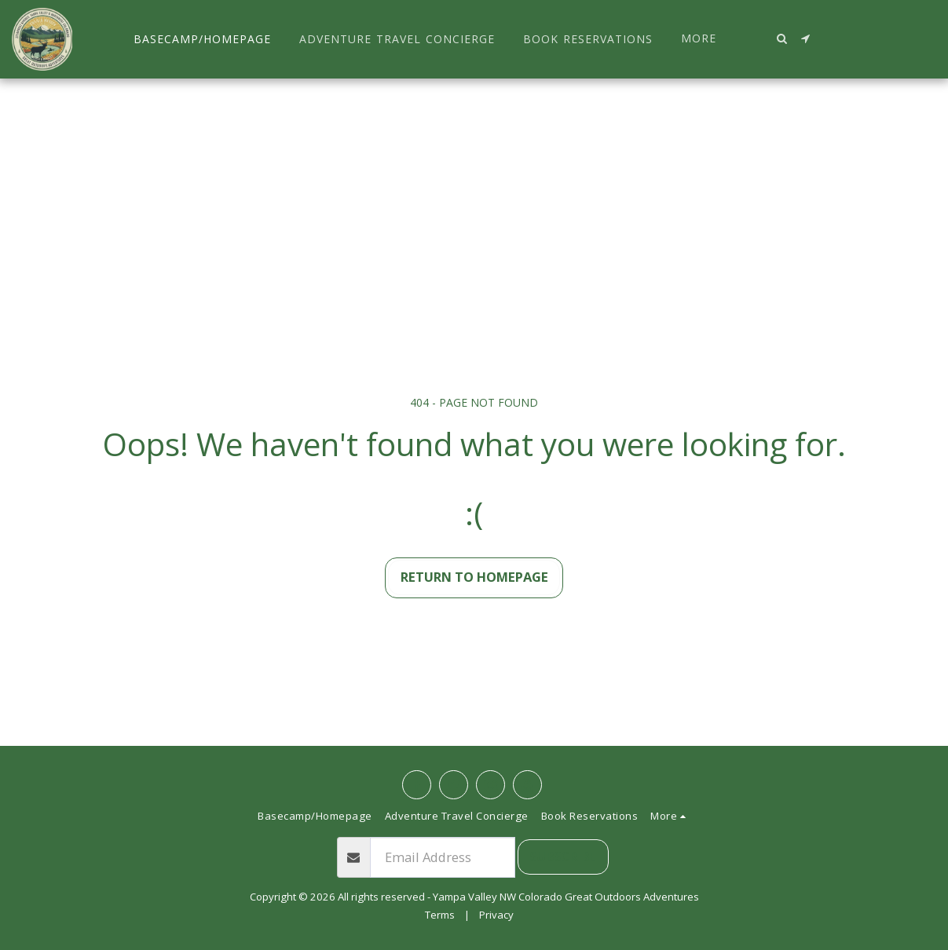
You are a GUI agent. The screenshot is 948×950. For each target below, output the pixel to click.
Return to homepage (474, 577)
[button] (782, 38)
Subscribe (562, 856)
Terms (440, 915)
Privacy (496, 915)
